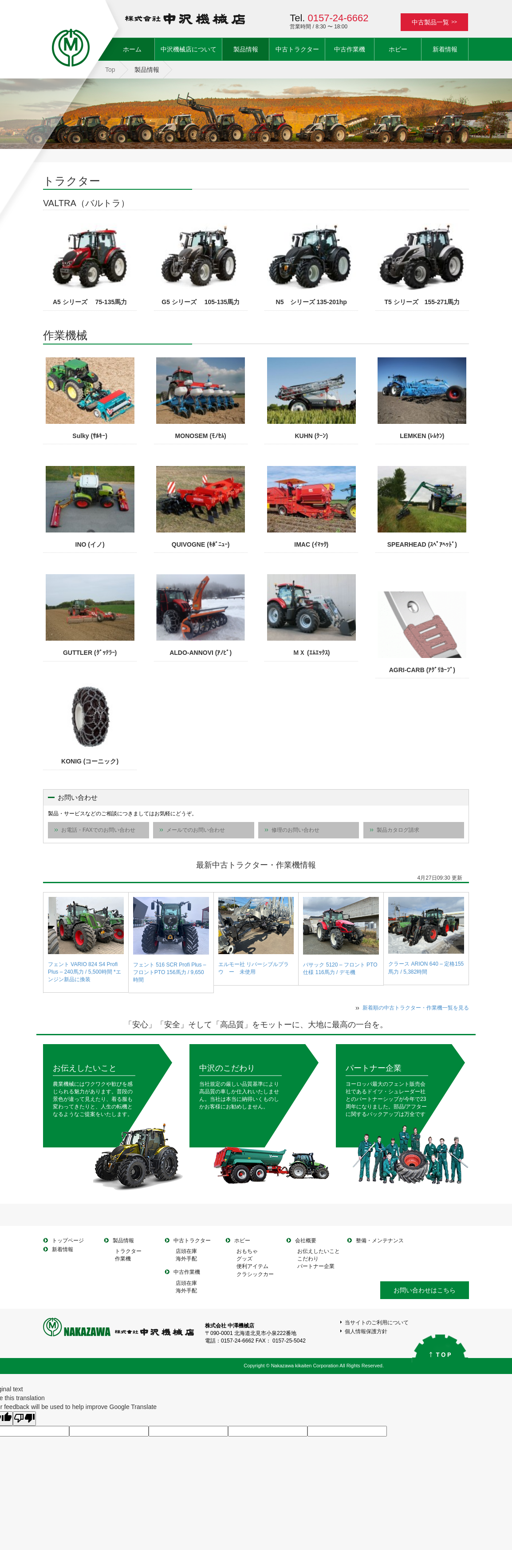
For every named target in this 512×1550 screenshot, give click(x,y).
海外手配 (186, 1259)
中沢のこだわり (227, 1068)
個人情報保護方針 (366, 1331)
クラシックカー (255, 1274)
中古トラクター (297, 49)
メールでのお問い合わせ (195, 830)
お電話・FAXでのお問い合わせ (98, 830)
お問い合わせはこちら (425, 1290)
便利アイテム (252, 1266)
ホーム (138, 48)
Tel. (329, 17)
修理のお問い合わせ (295, 830)
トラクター (128, 1251)
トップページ (68, 1240)
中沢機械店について (189, 49)
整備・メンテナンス (380, 1240)
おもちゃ (247, 1251)
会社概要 (305, 1240)
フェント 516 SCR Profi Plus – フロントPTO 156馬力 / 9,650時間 (169, 972)
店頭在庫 (186, 1251)
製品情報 (245, 49)
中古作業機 (349, 49)
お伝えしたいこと (85, 1068)
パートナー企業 (374, 1068)
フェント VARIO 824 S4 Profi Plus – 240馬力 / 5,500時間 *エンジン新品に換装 (84, 971)
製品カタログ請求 (398, 830)
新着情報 (445, 49)
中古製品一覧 (434, 22)
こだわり (308, 1259)
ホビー (398, 49)
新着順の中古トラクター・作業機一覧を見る (415, 1008)
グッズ (244, 1259)
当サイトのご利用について (377, 1322)
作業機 (123, 1259)
